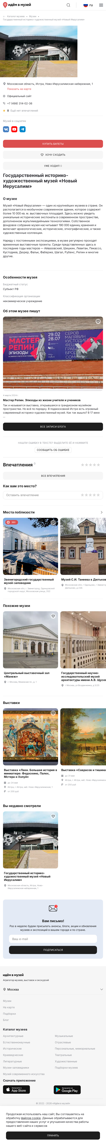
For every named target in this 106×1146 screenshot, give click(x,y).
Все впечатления (53, 475)
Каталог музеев (16, 16)
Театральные (63, 1054)
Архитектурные (13, 1035)
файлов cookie (31, 1118)
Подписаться (53, 949)
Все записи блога (53, 426)
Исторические (12, 1048)
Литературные (12, 1061)
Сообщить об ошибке (53, 449)
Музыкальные (64, 1035)
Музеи (32, 16)
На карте (9, 1007)
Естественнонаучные (16, 1042)
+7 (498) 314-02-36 (19, 103)
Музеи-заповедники (16, 1067)
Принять (53, 1135)
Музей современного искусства (24, 1074)
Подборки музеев (66, 1067)
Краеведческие (13, 1054)
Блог (6, 1019)
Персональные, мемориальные (75, 1048)
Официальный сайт (19, 96)
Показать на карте (19, 88)
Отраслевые (63, 1042)
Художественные (66, 1061)
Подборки (9, 1013)
